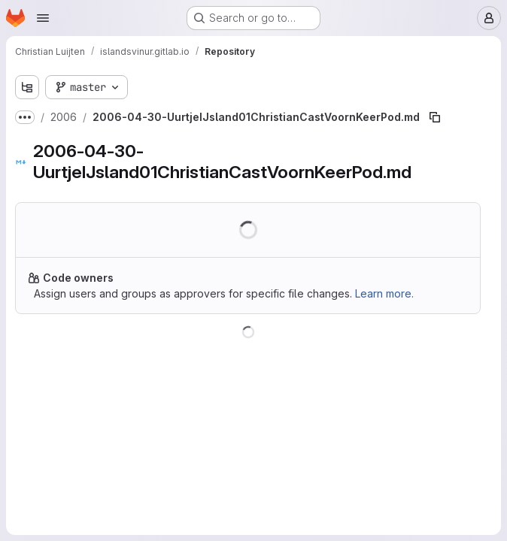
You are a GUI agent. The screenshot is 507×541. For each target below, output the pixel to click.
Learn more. (384, 293)
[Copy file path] (435, 117)
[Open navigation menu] (43, 18)
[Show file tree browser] (27, 87)
